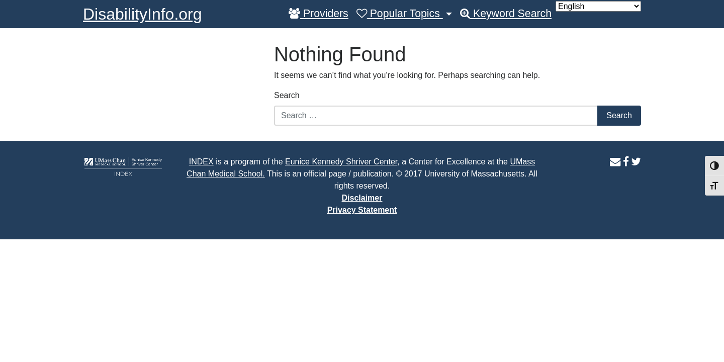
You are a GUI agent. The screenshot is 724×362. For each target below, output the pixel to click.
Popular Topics (399, 14)
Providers (318, 14)
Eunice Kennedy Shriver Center (341, 161)
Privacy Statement (362, 210)
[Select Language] (598, 6)
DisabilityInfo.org (142, 14)
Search (287, 95)
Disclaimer (362, 198)
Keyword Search (506, 14)
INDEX (201, 161)
